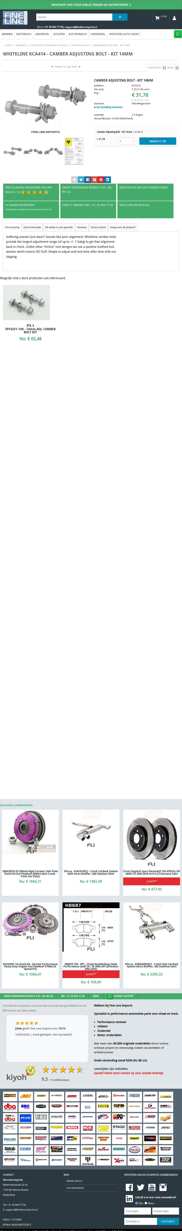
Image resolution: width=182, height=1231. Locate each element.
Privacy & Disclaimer (114, 808)
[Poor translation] (28, 836)
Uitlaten (59, 34)
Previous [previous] (11, 616)
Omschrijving (12, 227)
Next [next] (83, 616)
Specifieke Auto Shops (124, 34)
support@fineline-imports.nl (21, 786)
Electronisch (78, 34)
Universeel (98, 34)
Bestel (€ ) (158, 141)
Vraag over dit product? (123, 227)
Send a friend (98, 227)
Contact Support (120, 573)
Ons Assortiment (75, 765)
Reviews (82, 227)
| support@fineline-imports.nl (80, 27)
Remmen (7, 34)
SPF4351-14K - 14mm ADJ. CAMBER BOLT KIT (30, 330)
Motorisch (23, 34)
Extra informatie (32, 227)
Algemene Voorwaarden (14, 808)
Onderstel (42, 34)
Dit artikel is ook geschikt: (59, 227)
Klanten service (74, 758)
